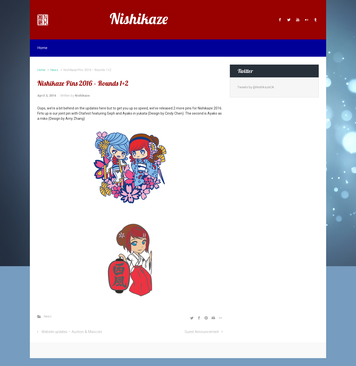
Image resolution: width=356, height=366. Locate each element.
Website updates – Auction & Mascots (71, 332)
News (54, 70)
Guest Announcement (202, 332)
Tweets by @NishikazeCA (255, 87)
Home (41, 70)
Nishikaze (139, 18)
